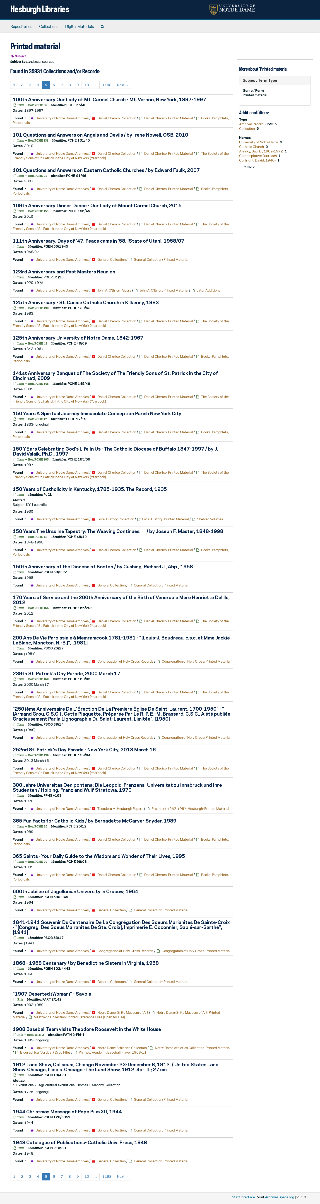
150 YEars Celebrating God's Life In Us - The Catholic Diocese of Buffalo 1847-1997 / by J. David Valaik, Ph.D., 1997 (115, 451)
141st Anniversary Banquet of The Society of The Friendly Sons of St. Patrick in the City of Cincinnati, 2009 (115, 375)
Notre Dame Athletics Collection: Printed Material (193, 1048)
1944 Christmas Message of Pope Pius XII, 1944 (67, 1111)
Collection (247, 128)
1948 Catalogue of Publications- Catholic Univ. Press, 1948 (80, 1142)
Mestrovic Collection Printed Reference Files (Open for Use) (79, 1017)
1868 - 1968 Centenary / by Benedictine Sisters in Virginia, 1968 (86, 963)
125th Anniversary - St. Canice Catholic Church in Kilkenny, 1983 (86, 302)
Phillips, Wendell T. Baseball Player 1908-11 (113, 1052)
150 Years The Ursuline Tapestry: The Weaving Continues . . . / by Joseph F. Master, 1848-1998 (118, 531)
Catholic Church (252, 147)
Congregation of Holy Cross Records (125, 661)
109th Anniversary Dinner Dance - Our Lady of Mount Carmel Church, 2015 (97, 205)
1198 (106, 85)
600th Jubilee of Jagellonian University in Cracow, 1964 (75, 891)
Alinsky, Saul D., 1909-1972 (261, 151)
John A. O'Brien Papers (114, 290)
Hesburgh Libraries (39, 9)
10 (86, 85)
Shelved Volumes (210, 519)
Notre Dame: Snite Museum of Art (122, 1012)
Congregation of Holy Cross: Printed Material (196, 661)
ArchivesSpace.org (279, 1197)
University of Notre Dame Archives (62, 118)
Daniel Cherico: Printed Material (168, 118)
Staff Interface (243, 1197)
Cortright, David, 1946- (257, 160)
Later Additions (208, 290)
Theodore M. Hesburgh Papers (120, 809)
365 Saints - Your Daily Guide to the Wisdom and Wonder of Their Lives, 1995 (99, 856)
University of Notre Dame (259, 142)
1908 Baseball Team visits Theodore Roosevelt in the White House (87, 1029)
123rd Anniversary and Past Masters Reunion (64, 271)
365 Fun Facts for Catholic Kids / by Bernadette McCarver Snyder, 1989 (94, 820)
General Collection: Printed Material (161, 259)
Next (122, 85)
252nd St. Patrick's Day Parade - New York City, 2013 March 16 (84, 749)
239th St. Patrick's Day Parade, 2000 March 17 (66, 673)
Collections (48, 26)
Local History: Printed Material (165, 519)
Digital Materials (79, 26)
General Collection (111, 259)
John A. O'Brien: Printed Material (164, 290)
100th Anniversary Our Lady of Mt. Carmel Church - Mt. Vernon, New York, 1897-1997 (109, 99)
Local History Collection (115, 519)
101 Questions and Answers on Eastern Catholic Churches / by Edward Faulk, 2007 (106, 170)
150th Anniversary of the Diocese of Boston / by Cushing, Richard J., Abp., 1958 (103, 566)
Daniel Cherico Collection (116, 118)
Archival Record (251, 124)
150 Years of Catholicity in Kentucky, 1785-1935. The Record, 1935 (90, 489)
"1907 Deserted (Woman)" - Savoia (52, 993)
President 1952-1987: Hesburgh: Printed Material (190, 809)
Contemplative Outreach (258, 156)
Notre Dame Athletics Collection (122, 1048)
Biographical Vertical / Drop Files (45, 1052)
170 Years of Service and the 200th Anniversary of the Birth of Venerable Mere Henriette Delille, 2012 (121, 600)
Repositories (21, 26)
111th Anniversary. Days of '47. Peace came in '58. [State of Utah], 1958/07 (98, 241)
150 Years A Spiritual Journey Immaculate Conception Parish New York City (97, 413)
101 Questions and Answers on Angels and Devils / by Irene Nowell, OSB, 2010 (100, 135)
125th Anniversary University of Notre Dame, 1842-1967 (78, 337)
